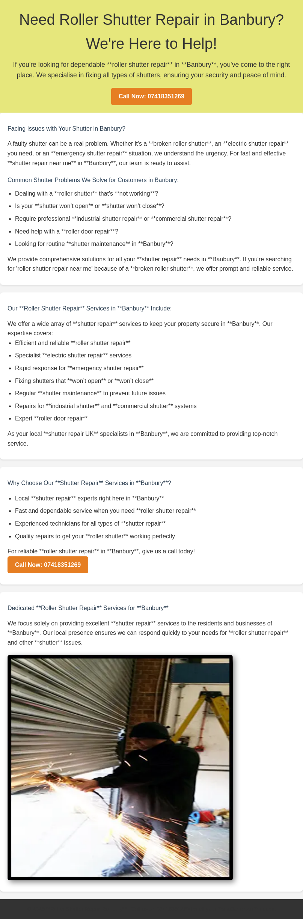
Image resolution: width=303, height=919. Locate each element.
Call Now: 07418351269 (151, 96)
